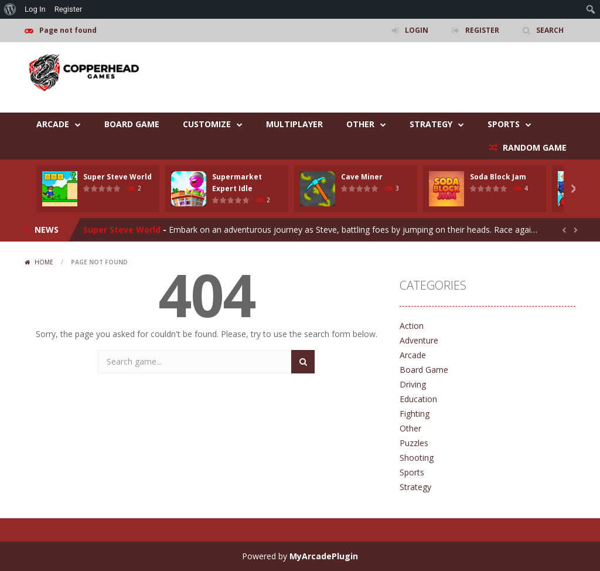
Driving (413, 384)
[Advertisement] (362, 77)
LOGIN (416, 30)
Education (418, 399)
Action (412, 325)
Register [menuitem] (68, 9)
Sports (504, 124)
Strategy (431, 124)
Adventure (419, 340)
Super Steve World (117, 177)
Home (44, 262)
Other (360, 124)
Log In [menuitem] (35, 9)
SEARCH (550, 30)
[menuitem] (10, 9)
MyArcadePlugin (323, 556)
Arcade (52, 124)
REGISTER (482, 30)
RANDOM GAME (533, 147)
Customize (207, 124)
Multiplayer (294, 124)
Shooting (417, 457)
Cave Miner (362, 177)
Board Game (131, 124)
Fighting (414, 413)
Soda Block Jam (498, 177)
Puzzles (414, 442)
